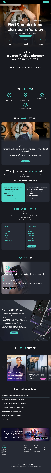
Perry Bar (7, 238)
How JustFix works (37, 454)
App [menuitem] (28, 2)
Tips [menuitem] (31, 2)
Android (45, 449)
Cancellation (26, 454)
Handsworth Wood (9, 240)
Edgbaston (7, 229)
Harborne (7, 228)
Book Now (46, 2)
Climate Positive (37, 450)
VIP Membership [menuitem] (13, 2)
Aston (6, 226)
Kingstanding (8, 236)
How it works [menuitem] (24, 2)
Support (25, 452)
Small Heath (7, 231)
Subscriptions (26, 450)
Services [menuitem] (18, 2)
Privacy (25, 447)
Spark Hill (7, 233)
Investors (35, 447)
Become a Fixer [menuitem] (36, 2)
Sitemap (25, 456)
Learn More (31, 378)
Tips (34, 449)
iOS (44, 447)
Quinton (6, 235)
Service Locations (37, 452)
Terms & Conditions (27, 449)
